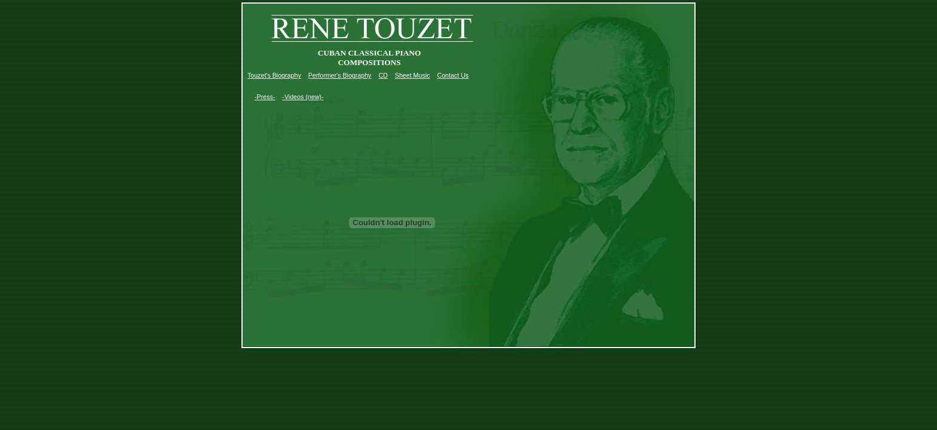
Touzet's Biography (274, 75)
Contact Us (452, 75)
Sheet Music (412, 75)
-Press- (265, 96)
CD (382, 75)
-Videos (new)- (302, 96)
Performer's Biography (340, 75)
